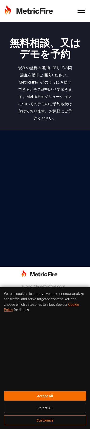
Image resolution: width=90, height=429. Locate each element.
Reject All (44, 408)
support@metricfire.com (43, 286)
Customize (45, 420)
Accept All (45, 396)
